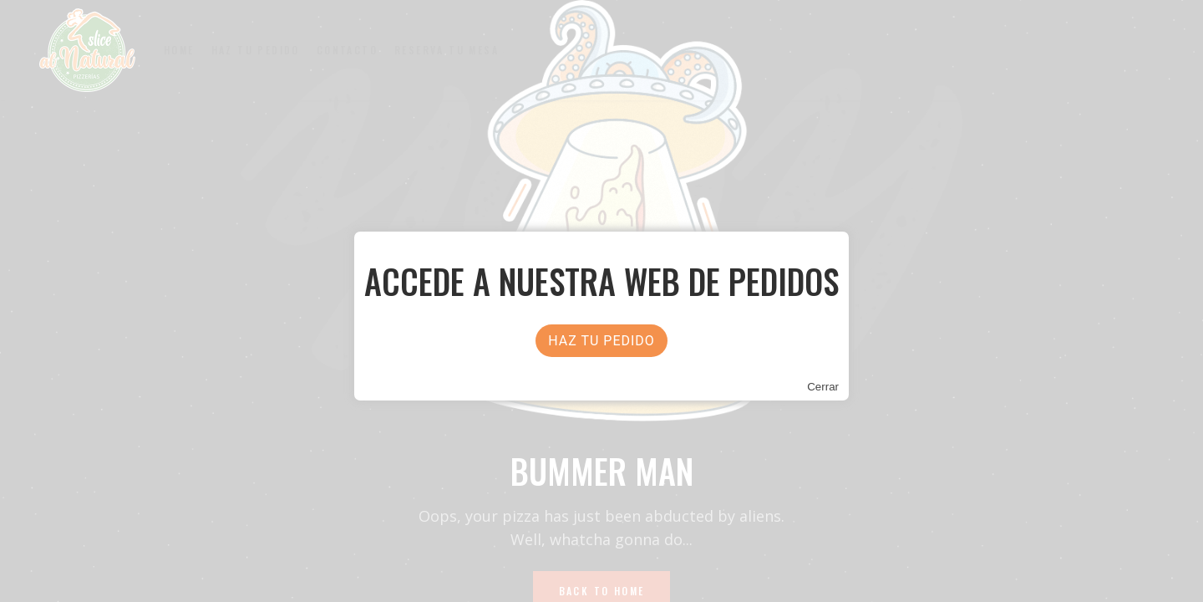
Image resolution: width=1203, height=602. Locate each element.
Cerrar (823, 386)
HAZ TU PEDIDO (601, 341)
